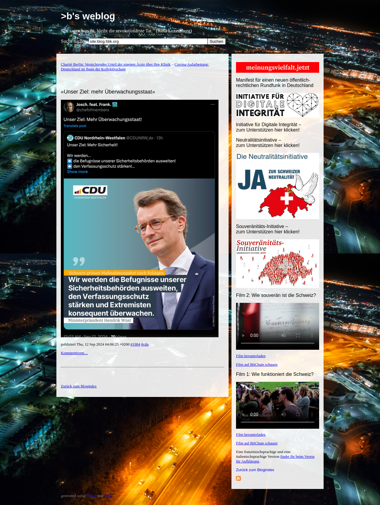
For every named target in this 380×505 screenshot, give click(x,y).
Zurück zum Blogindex (255, 470)
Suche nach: (72, 41)
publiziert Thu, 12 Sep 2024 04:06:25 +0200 (96, 344)
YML (108, 495)
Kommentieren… (74, 353)
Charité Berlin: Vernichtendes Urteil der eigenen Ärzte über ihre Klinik (116, 64)
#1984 (135, 344)
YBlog (91, 495)
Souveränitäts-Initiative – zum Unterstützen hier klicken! (268, 229)
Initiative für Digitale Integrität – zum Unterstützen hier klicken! (268, 127)
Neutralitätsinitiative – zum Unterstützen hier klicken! (268, 142)
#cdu (144, 344)
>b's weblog (88, 16)
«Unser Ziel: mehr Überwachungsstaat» (108, 92)
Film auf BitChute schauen (257, 364)
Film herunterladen (250, 356)
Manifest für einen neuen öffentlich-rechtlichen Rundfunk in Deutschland (275, 82)
